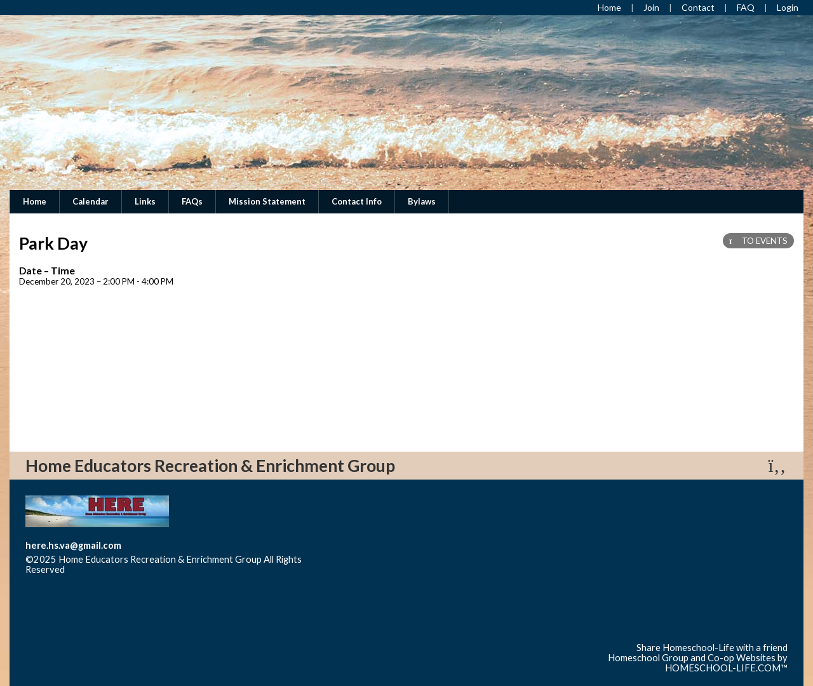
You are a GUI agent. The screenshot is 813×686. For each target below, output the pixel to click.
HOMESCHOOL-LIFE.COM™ (726, 667)
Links (145, 201)
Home (34, 201)
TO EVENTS (758, 241)
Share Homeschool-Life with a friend (712, 647)
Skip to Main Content (120, 569)
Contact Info (357, 201)
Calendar (90, 201)
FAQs (192, 201)
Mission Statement (267, 201)
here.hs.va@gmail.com (73, 545)
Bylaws (422, 201)
